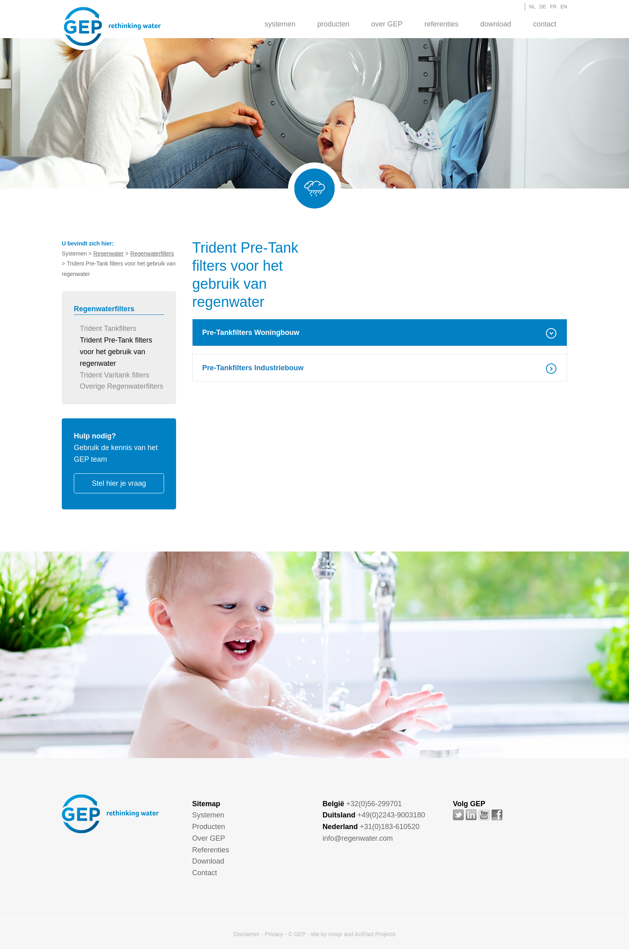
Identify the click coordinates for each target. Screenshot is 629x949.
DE (543, 7)
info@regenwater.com (358, 838)
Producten (333, 24)
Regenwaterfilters (152, 253)
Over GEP (386, 24)
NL (532, 7)
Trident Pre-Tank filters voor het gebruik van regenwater (116, 351)
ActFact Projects (375, 934)
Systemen (280, 24)
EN (563, 7)
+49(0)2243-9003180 (391, 815)
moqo (336, 934)
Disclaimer (246, 934)
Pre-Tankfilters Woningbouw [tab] (250, 332)
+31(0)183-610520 (390, 827)
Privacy (274, 934)
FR (553, 7)
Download (495, 24)
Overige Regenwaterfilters (121, 386)
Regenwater (108, 253)
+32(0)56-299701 (374, 804)
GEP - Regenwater (112, 26)
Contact (544, 24)
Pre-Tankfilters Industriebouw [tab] (253, 368)
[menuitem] (280, 24)
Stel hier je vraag (119, 483)
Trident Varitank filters (114, 375)
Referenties (441, 24)
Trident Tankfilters (108, 328)
